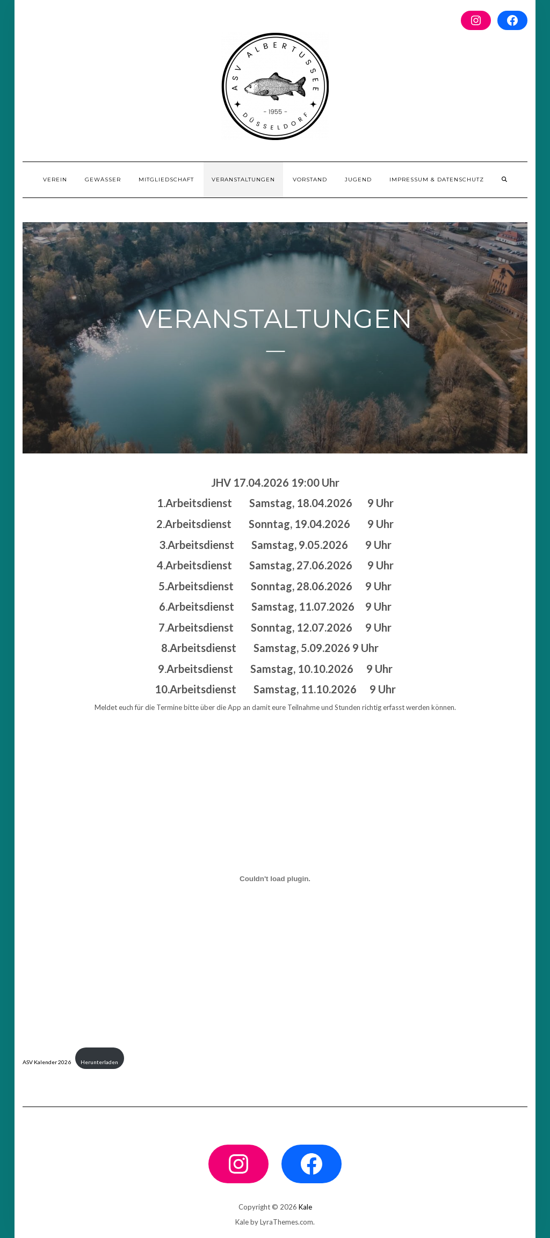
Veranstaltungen (243, 179)
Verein (55, 179)
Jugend (358, 179)
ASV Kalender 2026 (47, 1062)
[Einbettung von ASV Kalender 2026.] (275, 879)
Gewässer (103, 179)
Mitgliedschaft (166, 179)
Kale (305, 1207)
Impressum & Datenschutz (436, 179)
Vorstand (310, 179)
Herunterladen (99, 1062)
